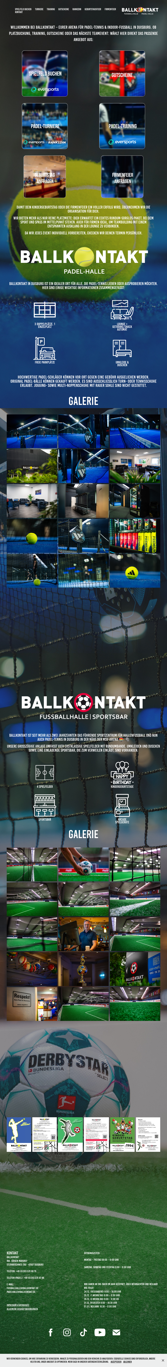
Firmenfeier (110, 9)
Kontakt (19, 12)
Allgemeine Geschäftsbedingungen (22, 1309)
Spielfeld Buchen (23, 9)
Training (51, 9)
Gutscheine (63, 9)
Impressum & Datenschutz (18, 1305)
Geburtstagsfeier (93, 9)
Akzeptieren (116, 1361)
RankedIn (76, 9)
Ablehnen (127, 1361)
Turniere (39, 9)
